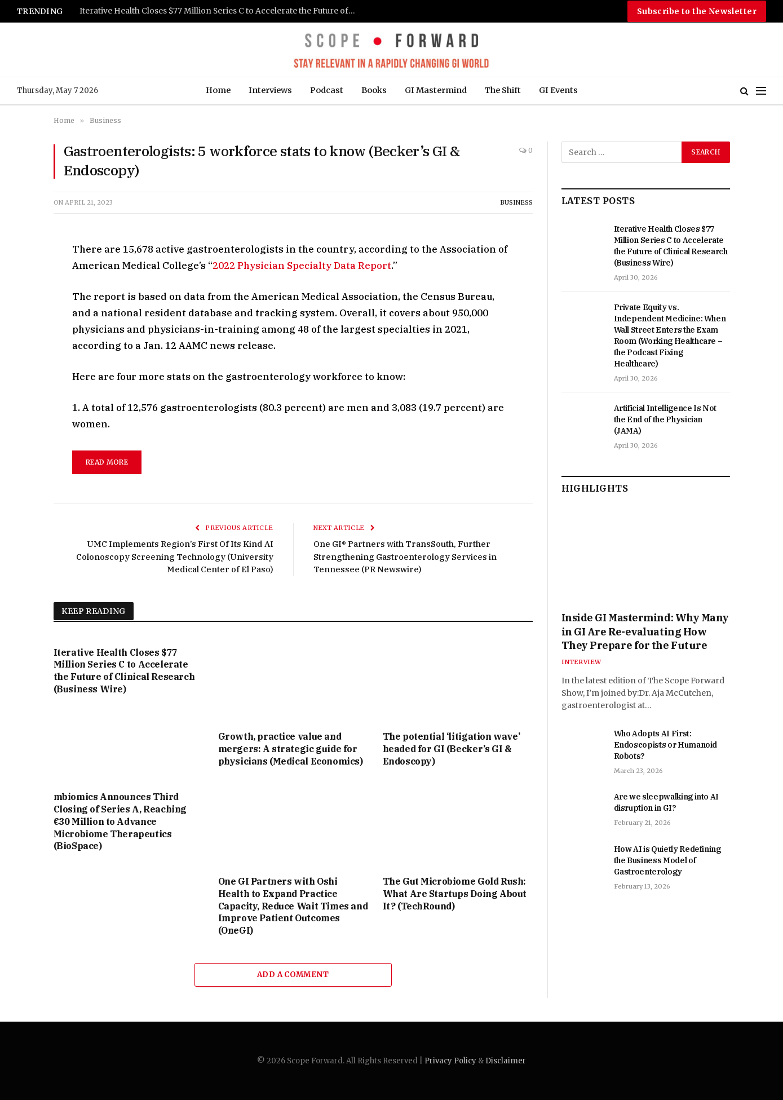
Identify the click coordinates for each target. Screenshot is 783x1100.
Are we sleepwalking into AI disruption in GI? (666, 802)
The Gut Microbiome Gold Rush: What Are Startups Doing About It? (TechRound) (455, 894)
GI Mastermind (436, 90)
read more (107, 462)
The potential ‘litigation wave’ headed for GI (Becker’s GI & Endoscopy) (451, 749)
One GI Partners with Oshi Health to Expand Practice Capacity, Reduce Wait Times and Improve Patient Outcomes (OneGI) (293, 906)
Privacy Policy (450, 1061)
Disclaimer (505, 1061)
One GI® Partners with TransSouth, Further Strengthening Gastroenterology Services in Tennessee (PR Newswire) (406, 556)
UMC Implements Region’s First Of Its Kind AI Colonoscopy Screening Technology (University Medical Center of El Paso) (173, 556)
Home (218, 90)
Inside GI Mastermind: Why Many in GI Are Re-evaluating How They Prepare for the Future (645, 631)
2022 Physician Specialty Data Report (302, 265)
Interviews (270, 90)
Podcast (326, 90)
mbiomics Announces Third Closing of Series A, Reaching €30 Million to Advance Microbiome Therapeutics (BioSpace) (120, 821)
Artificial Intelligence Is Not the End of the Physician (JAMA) (665, 419)
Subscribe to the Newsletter (697, 11)
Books (374, 90)
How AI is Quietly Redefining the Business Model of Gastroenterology (667, 860)
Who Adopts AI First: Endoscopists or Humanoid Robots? (666, 744)
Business (516, 202)
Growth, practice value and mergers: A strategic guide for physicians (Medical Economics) (290, 749)
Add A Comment (293, 974)
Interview (581, 662)
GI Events (558, 90)
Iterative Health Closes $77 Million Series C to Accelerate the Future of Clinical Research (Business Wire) (220, 11)
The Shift (503, 90)
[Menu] (761, 91)
